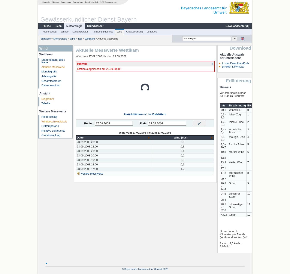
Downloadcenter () (237, 26)
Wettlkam (90, 38)
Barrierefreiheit (92, 2)
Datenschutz (78, 2)
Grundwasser (95, 26)
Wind (120, 31)
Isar (80, 38)
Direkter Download (233, 66)
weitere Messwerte (92, 173)
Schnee (64, 31)
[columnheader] (113, 137)
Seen (58, 26)
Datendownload (51, 85)
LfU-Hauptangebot (108, 2)
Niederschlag (50, 31)
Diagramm (48, 98)
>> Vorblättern (157, 114)
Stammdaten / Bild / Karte (53, 61)
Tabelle (46, 103)
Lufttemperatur (80, 31)
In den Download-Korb (235, 63)
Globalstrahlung (134, 31)
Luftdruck (152, 31)
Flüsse (47, 26)
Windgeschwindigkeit (54, 121)
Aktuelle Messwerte (53, 67)
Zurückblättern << (135, 114)
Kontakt (56, 2)
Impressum (66, 2)
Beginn (88, 123)
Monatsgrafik (49, 71)
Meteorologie (74, 26)
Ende (143, 123)
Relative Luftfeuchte (102, 31)
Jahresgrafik (49, 76)
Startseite (46, 2)
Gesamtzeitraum (51, 81)
